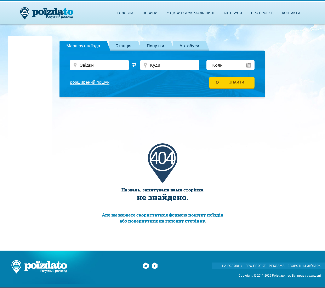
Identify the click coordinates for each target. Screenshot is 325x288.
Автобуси (189, 45)
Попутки (155, 45)
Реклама (277, 266)
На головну (232, 266)
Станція (123, 45)
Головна (125, 12)
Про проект (262, 12)
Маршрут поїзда (83, 45)
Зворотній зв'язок (304, 266)
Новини (150, 12)
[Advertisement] (162, 113)
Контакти (291, 12)
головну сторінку (185, 221)
